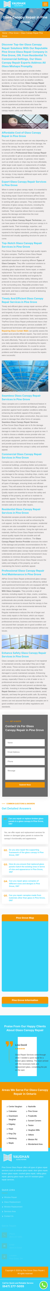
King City (12, 1134)
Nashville (32, 1107)
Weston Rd (32, 1139)
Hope (11, 1129)
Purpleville (32, 1116)
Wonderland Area (35, 1144)
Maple (11, 1143)
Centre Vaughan (15, 1107)
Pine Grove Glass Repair (33, 1270)
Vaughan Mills (34, 1130)
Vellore (31, 1135)
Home (4, 33)
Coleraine (13, 1111)
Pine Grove (14, 33)
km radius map (25, 956)
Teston (31, 1125)
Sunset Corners (34, 1121)
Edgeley (12, 1124)
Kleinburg (13, 1138)
